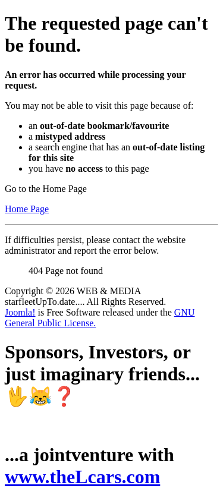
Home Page (27, 209)
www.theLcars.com (82, 476)
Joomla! (20, 312)
